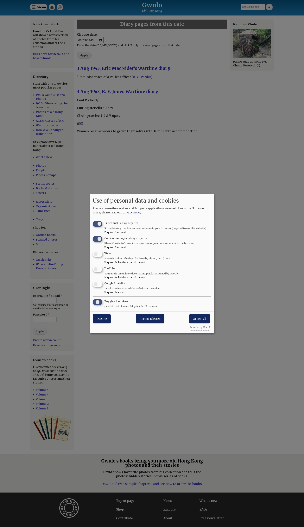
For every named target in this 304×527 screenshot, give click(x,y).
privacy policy (132, 212)
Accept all (199, 319)
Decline (102, 319)
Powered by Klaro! (200, 327)
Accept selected (150, 319)
